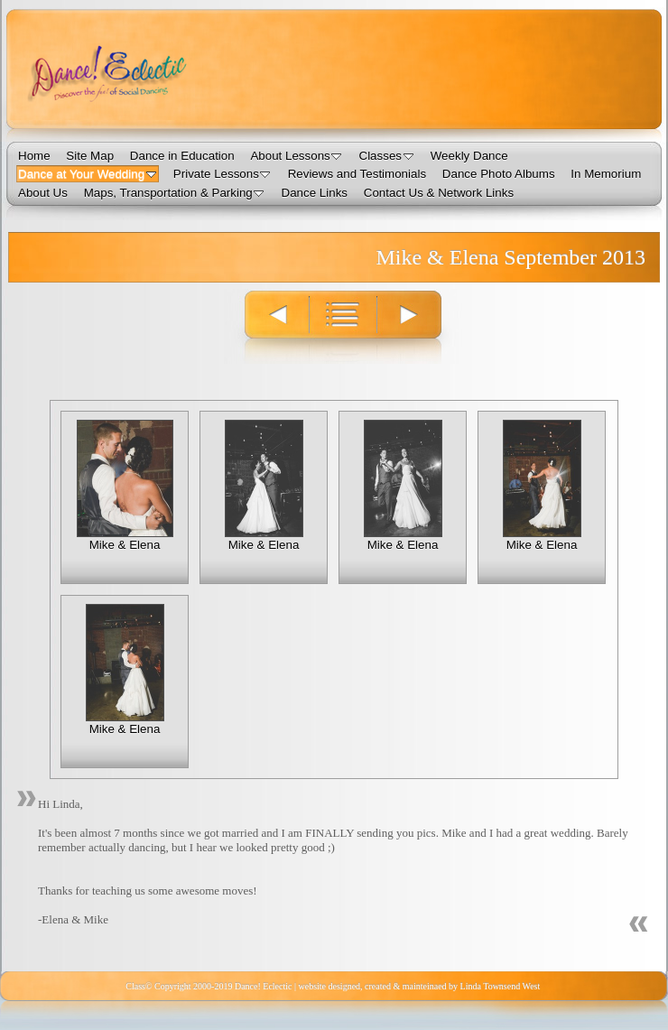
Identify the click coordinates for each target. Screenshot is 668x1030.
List (342, 326)
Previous (266, 326)
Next (419, 326)
